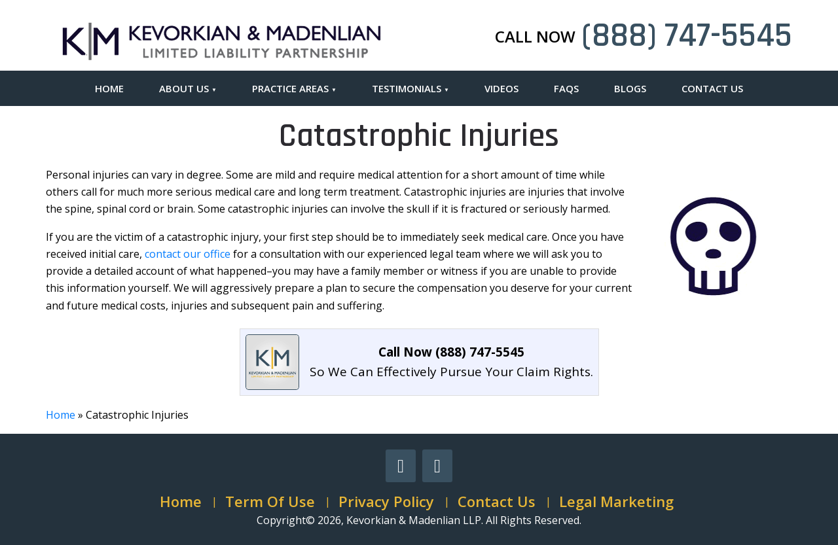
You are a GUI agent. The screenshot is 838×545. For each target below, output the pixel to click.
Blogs (630, 88)
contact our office (187, 254)
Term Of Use (270, 501)
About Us (184, 88)
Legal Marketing (616, 501)
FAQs (566, 88)
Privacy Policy (386, 501)
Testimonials (406, 88)
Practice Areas (290, 88)
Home (109, 88)
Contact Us (712, 88)
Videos (501, 88)
